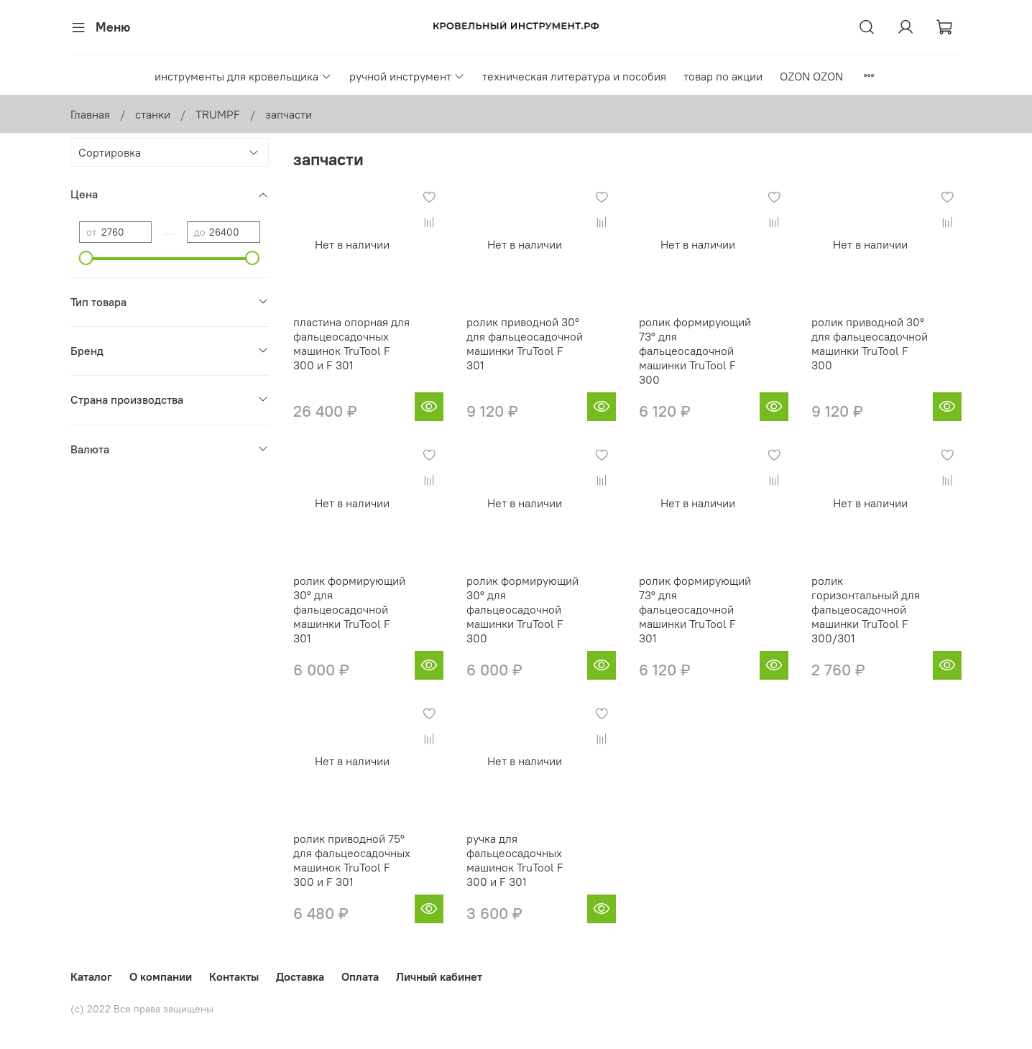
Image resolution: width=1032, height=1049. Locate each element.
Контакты (234, 976)
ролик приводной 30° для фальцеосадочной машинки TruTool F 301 (524, 343)
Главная (90, 114)
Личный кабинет (439, 976)
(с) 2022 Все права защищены (141, 1008)
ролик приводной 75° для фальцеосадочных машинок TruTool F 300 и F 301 (351, 860)
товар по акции (723, 76)
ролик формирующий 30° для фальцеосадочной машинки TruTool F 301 (349, 609)
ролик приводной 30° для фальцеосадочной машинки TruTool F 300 (869, 343)
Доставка (300, 976)
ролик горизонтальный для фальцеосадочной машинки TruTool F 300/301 (865, 609)
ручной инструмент (407, 76)
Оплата (360, 976)
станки (152, 114)
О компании (160, 976)
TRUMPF (217, 114)
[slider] (86, 258)
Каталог (91, 976)
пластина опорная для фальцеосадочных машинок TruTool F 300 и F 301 (351, 343)
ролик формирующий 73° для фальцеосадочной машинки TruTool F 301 (695, 609)
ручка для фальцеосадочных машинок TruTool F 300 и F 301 (514, 860)
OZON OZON (811, 76)
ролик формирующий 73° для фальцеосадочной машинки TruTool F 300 (695, 351)
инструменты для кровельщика (243, 76)
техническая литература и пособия (574, 76)
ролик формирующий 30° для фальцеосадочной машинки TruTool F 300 (522, 609)
